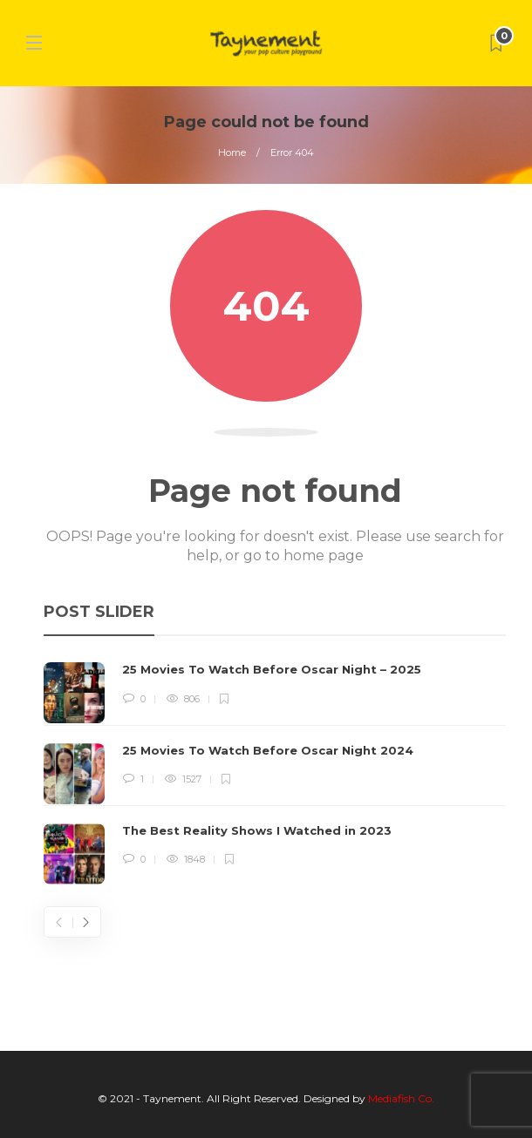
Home (232, 152)
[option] (275, 773)
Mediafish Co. (401, 1098)
